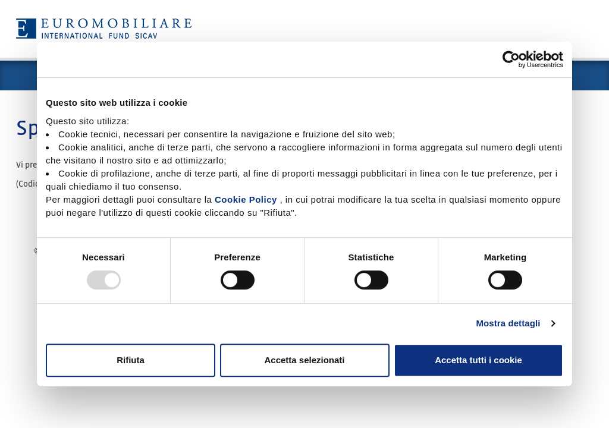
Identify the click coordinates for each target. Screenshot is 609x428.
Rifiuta (131, 360)
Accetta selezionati (304, 360)
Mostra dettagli (508, 323)
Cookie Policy (246, 199)
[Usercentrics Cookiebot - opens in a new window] (511, 59)
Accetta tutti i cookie (478, 360)
